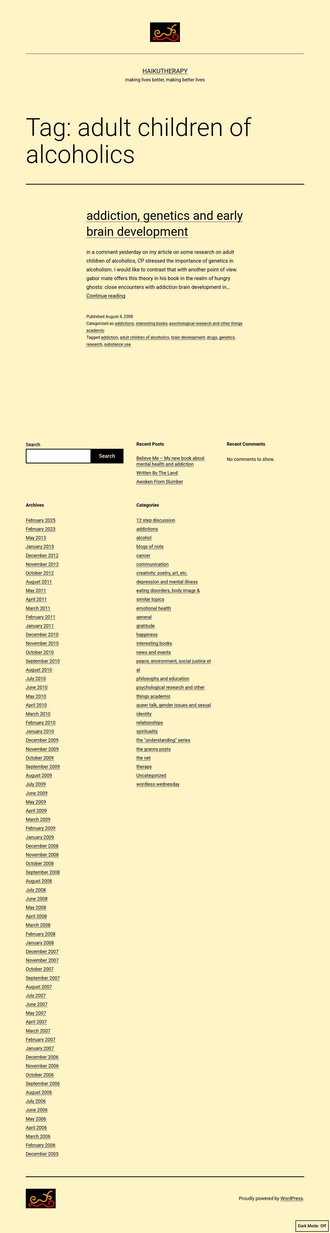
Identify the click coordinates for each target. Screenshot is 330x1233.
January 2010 (40, 731)
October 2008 (40, 863)
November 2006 (42, 1065)
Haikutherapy (164, 71)
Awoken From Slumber (159, 481)
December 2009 (42, 740)
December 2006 (42, 1057)
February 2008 (40, 934)
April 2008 (36, 916)
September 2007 (43, 978)
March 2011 (38, 608)
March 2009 (38, 819)
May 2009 (36, 802)
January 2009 (40, 837)
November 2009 (42, 749)
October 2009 (40, 758)
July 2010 (36, 678)
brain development (188, 337)
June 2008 (36, 898)
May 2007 (36, 1013)
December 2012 (42, 555)
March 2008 (38, 925)
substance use (117, 344)
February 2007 (40, 1039)
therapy (144, 766)
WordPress (291, 1198)
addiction (109, 337)
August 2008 (39, 881)
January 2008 (40, 942)
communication (152, 564)
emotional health (153, 608)
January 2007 (40, 1048)
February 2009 (40, 828)
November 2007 (42, 960)
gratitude (145, 625)
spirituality (147, 731)
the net (143, 758)
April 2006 (36, 1127)
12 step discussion (155, 520)
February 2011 (40, 617)
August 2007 (39, 986)
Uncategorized (151, 775)
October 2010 (40, 652)
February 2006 (40, 1145)
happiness (147, 634)
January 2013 (40, 546)
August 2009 (39, 775)
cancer (143, 555)
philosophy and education (162, 678)
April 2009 (36, 810)
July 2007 (36, 995)
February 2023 (40, 529)
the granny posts (153, 749)
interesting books (152, 323)
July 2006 (36, 1101)
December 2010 (42, 634)
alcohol (143, 537)
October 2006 (40, 1074)
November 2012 (42, 564)
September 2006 (43, 1083)
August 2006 (39, 1092)
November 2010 (42, 643)
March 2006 (38, 1136)
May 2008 (36, 907)
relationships (149, 722)
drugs (212, 337)
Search (33, 444)
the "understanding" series (163, 740)
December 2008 (42, 846)
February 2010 (40, 722)
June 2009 (36, 793)
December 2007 (42, 951)
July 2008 (36, 890)
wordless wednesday (157, 784)
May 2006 (36, 1119)
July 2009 (36, 784)
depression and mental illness (167, 581)
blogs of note (149, 546)
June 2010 (36, 687)
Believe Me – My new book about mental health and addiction (170, 461)
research (94, 344)
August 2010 (39, 669)
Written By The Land (157, 473)
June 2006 (36, 1110)
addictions (124, 323)
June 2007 (36, 1004)
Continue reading (105, 296)
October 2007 (40, 969)
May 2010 (36, 696)
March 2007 (38, 1030)
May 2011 (36, 590)
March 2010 (38, 714)
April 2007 (36, 1021)
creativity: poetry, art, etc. (162, 573)
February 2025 (40, 520)
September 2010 (43, 661)
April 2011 (36, 599)
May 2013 (36, 537)
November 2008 (42, 854)
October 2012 (40, 573)
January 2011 (40, 625)
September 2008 (43, 872)
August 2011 (39, 581)
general (144, 617)
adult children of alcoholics (144, 337)
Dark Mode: (312, 1226)
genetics (227, 337)
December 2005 (42, 1154)
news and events (153, 652)
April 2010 (36, 705)
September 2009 (43, 766)
